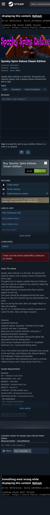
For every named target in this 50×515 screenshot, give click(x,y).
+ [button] (44, 91)
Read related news (10, 226)
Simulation (16, 91)
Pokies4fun (14, 67)
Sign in (4, 145)
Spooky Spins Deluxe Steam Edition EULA (20, 203)
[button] (25, 101)
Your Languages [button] (21, 452)
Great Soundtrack (32, 91)
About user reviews (8, 442)
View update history (10, 220)
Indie (5, 91)
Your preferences (23, 442)
